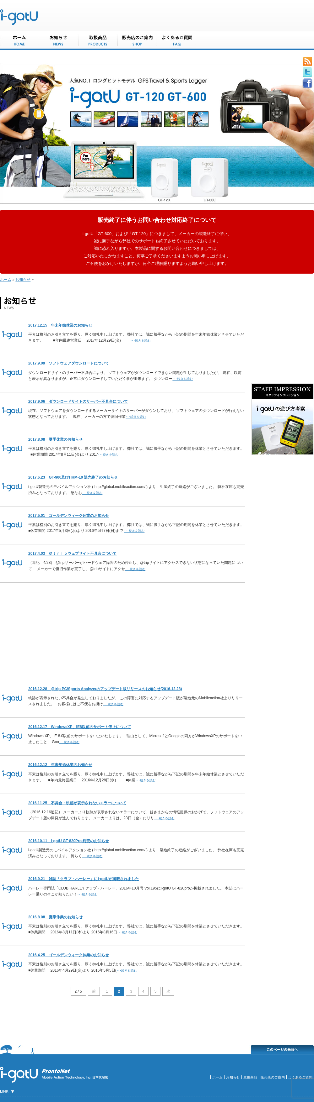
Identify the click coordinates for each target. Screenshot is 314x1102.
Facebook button (307, 83)
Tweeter (307, 72)
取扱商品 (250, 1077)
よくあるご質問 (300, 1077)
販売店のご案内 (273, 1077)
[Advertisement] (122, 631)
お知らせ (22, 279)
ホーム (5, 279)
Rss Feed (307, 61)
